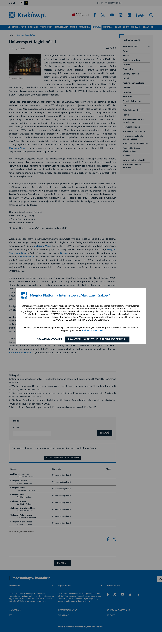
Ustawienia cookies (48, 339)
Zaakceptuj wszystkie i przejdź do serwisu (97, 339)
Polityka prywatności (92, 330)
